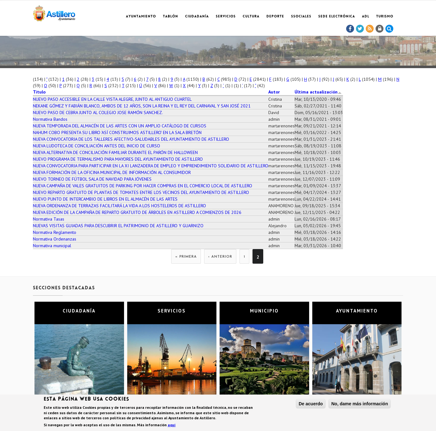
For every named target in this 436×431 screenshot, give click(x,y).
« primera (186, 257)
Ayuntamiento (141, 16)
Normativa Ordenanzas (54, 239)
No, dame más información (359, 404)
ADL (365, 16)
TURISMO (384, 16)
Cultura (251, 16)
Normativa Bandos (50, 119)
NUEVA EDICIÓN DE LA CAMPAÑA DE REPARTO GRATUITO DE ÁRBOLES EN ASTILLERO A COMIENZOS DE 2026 (137, 212)
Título (39, 92)
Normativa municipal (52, 245)
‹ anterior (220, 257)
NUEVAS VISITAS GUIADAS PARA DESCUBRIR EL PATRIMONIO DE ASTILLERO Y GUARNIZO (118, 225)
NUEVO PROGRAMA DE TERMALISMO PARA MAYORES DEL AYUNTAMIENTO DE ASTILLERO (118, 159)
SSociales (301, 16)
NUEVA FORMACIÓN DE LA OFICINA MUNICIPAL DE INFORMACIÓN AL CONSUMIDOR (112, 172)
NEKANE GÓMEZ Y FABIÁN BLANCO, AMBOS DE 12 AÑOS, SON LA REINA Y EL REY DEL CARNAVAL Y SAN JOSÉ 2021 (142, 106)
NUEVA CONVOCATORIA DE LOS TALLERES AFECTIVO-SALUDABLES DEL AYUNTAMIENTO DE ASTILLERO (131, 139)
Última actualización (318, 92)
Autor (274, 92)
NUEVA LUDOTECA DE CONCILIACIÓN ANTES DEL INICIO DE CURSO (96, 146)
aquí (172, 425)
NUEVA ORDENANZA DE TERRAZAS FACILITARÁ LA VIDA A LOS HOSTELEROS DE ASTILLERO (119, 206)
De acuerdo (311, 404)
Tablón (170, 16)
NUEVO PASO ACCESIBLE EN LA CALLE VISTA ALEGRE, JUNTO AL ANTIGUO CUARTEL (112, 99)
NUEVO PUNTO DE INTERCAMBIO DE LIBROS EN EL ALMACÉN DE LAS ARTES (105, 199)
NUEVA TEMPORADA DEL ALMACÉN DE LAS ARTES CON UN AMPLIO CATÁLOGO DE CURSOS (119, 126)
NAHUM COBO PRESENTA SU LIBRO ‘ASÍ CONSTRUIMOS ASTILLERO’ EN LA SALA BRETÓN (117, 132)
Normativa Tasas (48, 219)
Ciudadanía (197, 16)
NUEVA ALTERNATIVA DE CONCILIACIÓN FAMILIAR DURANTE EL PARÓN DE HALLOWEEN (115, 152)
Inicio (394, 51)
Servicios (226, 16)
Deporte (275, 16)
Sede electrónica (336, 16)
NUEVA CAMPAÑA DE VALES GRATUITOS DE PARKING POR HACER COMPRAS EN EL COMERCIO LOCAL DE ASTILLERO (142, 186)
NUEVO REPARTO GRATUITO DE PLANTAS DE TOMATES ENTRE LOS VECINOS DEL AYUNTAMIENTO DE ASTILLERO (141, 192)
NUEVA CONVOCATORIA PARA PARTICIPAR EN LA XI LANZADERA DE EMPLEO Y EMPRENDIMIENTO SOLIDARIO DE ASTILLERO (150, 166)
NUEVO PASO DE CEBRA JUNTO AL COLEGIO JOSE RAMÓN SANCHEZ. (98, 112)
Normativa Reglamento (54, 232)
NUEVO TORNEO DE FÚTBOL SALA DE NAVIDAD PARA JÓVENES (92, 179)
